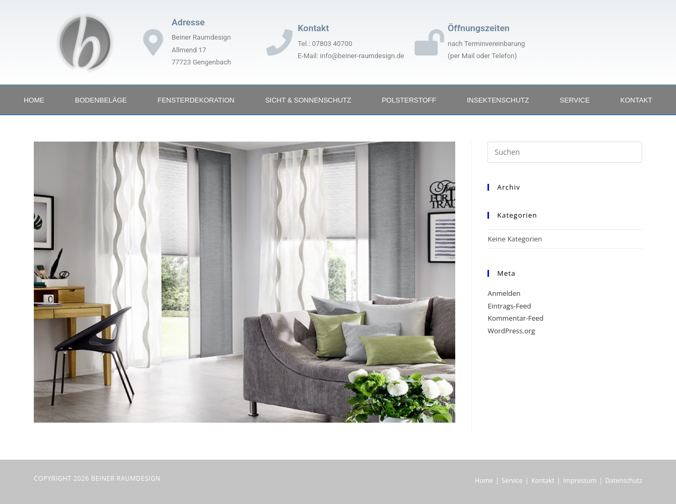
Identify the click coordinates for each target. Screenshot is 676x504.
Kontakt (636, 100)
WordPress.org (511, 330)
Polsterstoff (409, 100)
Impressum (579, 480)
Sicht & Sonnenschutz (308, 100)
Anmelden (503, 293)
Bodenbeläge (101, 100)
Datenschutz (623, 480)
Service (575, 100)
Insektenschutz (498, 100)
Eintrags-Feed (509, 306)
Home (34, 100)
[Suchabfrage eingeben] (564, 152)
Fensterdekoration (195, 100)
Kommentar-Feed (515, 318)
